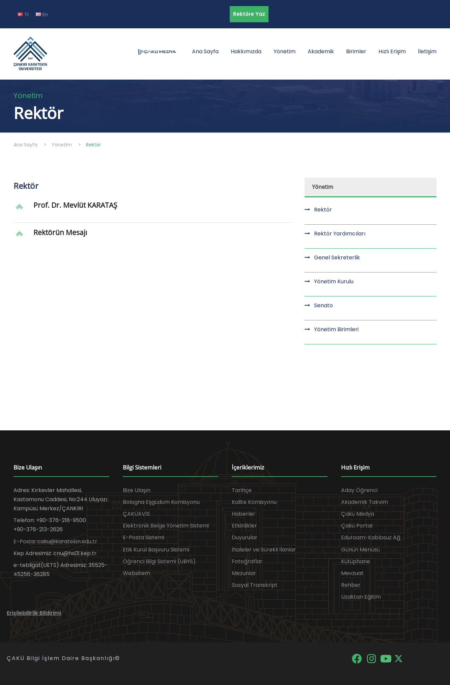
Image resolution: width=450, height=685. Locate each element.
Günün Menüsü (360, 549)
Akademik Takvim (364, 502)
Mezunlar (244, 573)
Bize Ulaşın (136, 490)
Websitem (136, 573)
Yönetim (285, 51)
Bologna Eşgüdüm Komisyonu (161, 502)
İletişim (427, 51)
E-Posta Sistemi (143, 537)
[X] (398, 658)
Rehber (351, 585)
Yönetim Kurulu (334, 281)
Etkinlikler (244, 526)
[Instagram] (371, 658)
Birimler (356, 51)
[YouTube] (386, 658)
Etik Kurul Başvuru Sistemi (156, 549)
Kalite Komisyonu (254, 502)
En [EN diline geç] (42, 14)
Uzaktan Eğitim (361, 597)
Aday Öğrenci (359, 490)
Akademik (321, 51)
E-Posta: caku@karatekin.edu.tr (55, 541)
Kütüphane (355, 561)
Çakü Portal (356, 526)
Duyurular (244, 537)
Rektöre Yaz (249, 14)
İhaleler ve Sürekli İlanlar (264, 549)
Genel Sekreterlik (337, 257)
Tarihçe (242, 490)
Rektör (323, 209)
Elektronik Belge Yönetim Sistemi (166, 526)
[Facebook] (357, 658)
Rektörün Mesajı (60, 232)
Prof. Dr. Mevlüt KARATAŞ (75, 205)
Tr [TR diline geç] (23, 14)
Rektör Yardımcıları (339, 233)
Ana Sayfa (205, 51)
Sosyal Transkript (255, 585)
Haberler (243, 514)
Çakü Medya (357, 514)
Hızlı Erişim (392, 51)
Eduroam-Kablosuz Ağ (370, 537)
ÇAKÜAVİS (136, 514)
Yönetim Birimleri (336, 329)
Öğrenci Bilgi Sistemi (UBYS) (159, 561)
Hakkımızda (246, 51)
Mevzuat (352, 573)
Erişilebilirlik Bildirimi (34, 613)
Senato (323, 305)
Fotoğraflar (247, 561)
